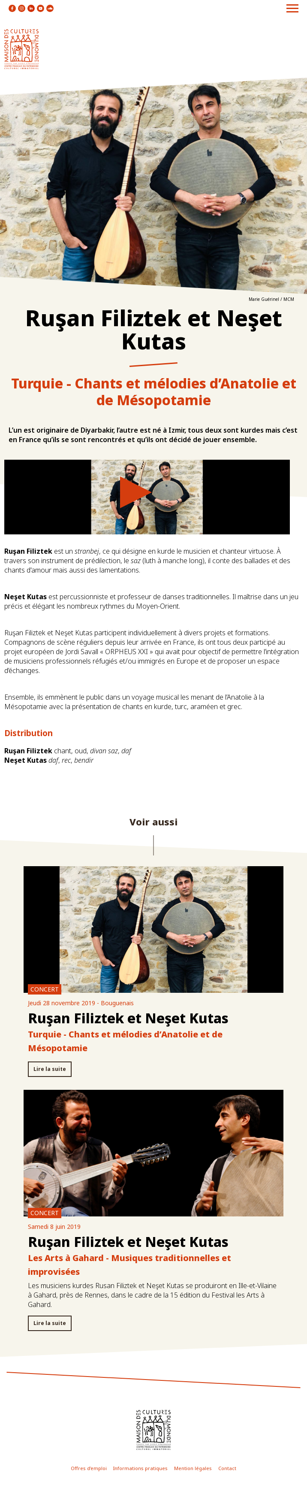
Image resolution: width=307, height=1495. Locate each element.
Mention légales (193, 1468)
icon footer (153, 1430)
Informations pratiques (140, 1468)
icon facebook (12, 8)
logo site (21, 49)
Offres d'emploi (89, 1468)
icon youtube (40, 8)
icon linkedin (31, 8)
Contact (227, 1468)
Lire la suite (49, 1069)
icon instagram (21, 8)
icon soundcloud (50, 8)
